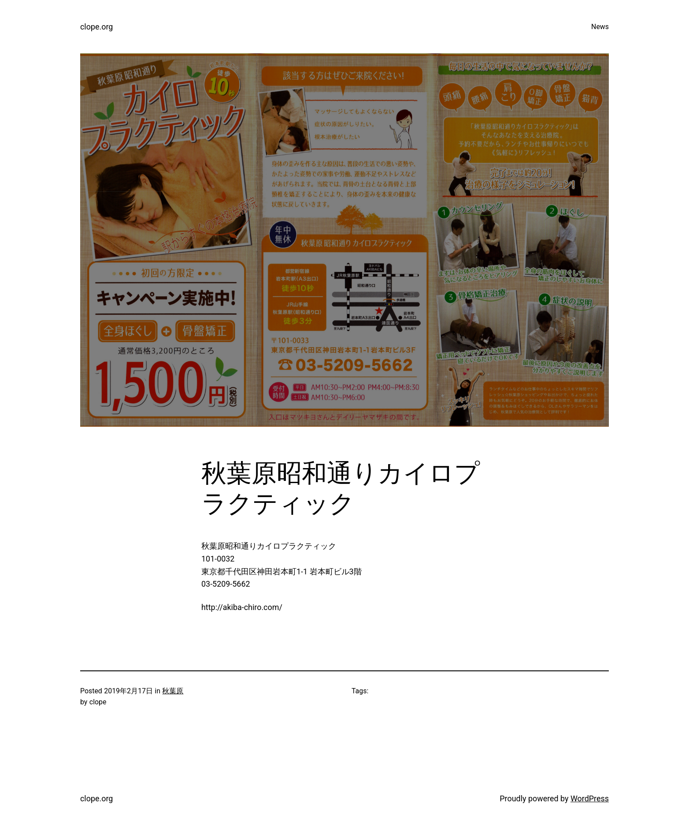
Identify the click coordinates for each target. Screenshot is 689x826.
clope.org (96, 26)
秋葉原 (172, 691)
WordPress (589, 798)
